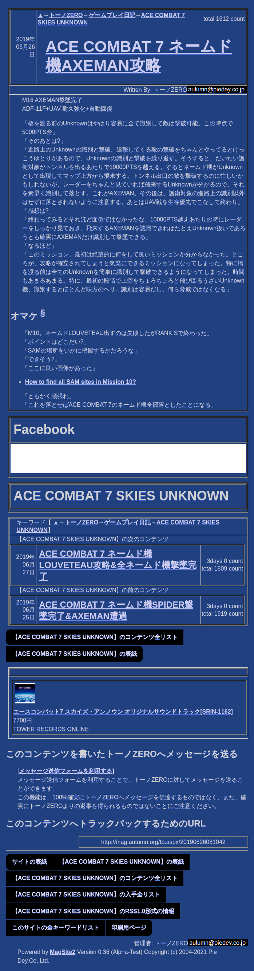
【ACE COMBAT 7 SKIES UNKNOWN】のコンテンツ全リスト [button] (95, 637)
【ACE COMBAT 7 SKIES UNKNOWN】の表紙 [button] (74, 654)
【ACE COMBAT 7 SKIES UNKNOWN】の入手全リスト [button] (86, 894)
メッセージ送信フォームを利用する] (66, 771)
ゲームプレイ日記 (112, 15)
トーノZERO (66, 15)
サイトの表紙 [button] (29, 861)
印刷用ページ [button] (128, 927)
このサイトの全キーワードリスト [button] (55, 927)
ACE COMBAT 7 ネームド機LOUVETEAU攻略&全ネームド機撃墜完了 (117, 565)
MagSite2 (62, 952)
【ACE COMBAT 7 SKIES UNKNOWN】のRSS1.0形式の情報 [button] (93, 911)
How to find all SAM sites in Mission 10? (80, 382)
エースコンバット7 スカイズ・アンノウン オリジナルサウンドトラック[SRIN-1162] (123, 711)
